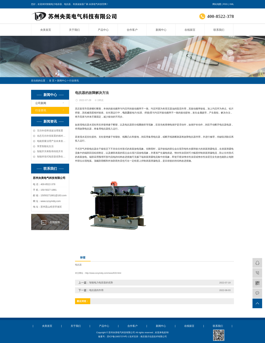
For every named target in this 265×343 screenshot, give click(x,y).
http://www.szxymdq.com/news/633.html (103, 273)
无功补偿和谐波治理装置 (50, 130)
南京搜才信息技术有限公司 (153, 336)
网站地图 (216, 4)
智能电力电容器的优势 (101, 282)
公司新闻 (40, 103)
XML (231, 4)
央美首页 (45, 29)
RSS (225, 4)
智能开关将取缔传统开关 (50, 151)
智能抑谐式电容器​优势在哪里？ (52, 156)
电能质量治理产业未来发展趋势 (52, 141)
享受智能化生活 (45, 146)
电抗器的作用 (96, 290)
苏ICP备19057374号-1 (118, 336)
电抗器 (78, 264)
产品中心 (103, 29)
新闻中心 (161, 29)
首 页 (51, 80)
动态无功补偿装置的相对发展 (52, 135)
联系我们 (218, 29)
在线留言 (190, 29)
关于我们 (74, 29)
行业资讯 (74, 80)
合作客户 (132, 29)
